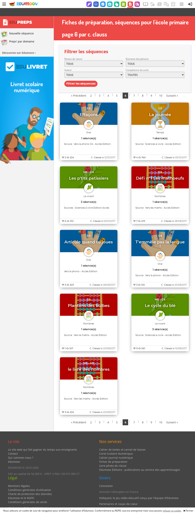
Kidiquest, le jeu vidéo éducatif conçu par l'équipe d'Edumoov (139, 490)
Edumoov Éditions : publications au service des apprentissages (139, 461)
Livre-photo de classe (112, 457)
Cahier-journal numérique (116, 449)
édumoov (14, 453)
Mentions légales (19, 478)
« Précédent (78, 87)
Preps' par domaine (17, 34)
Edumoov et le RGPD (21, 490)
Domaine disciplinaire (137, 51)
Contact (13, 445)
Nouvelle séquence (17, 26)
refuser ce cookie (172, 510)
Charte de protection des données (30, 486)
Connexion (106, 478)
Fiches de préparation (113, 453)
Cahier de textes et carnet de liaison (122, 441)
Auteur (68, 62)
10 (160, 87)
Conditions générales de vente (27, 494)
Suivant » (172, 87)
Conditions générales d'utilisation (29, 482)
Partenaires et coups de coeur (118, 496)
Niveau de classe (73, 51)
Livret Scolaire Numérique (116, 445)
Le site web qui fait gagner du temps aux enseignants (42, 441)
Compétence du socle (137, 62)
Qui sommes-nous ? (20, 449)
